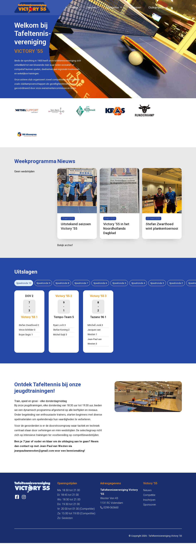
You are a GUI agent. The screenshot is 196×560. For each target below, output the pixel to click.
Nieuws (92, 7)
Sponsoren (149, 505)
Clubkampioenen (158, 7)
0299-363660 (109, 507)
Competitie (113, 7)
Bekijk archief (65, 245)
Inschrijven (135, 7)
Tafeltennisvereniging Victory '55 (165, 536)
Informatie (72, 7)
